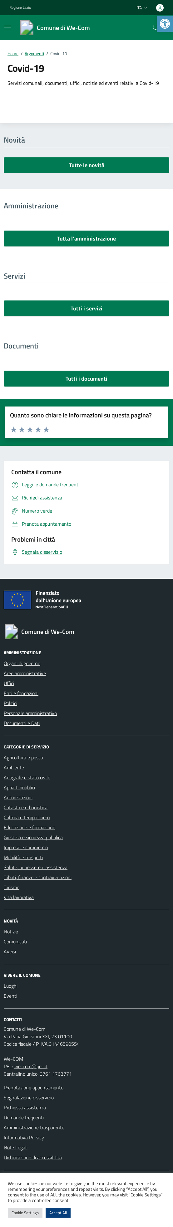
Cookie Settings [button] (25, 1213)
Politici (10, 703)
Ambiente (14, 767)
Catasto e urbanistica (25, 807)
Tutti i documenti (86, 378)
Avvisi (10, 951)
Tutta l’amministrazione (86, 238)
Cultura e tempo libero (27, 817)
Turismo (11, 887)
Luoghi (10, 986)
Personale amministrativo (30, 713)
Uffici (9, 683)
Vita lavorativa (19, 897)
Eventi (10, 996)
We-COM (13, 1059)
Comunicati (15, 941)
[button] (165, 24)
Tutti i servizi (86, 308)
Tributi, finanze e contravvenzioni (38, 877)
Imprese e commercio (26, 847)
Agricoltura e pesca (23, 757)
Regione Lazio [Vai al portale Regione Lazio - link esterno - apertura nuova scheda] (20, 7)
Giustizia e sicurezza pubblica (33, 837)
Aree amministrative (25, 673)
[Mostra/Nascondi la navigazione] (7, 27)
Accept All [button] (58, 1213)
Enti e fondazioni (21, 693)
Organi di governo (22, 663)
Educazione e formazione (29, 827)
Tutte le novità (86, 165)
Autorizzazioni (18, 797)
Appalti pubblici (19, 787)
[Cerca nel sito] (156, 27)
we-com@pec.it (30, 1066)
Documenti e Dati (22, 723)
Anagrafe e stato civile (27, 777)
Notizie (11, 931)
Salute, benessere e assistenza (35, 867)
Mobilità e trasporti (23, 857)
